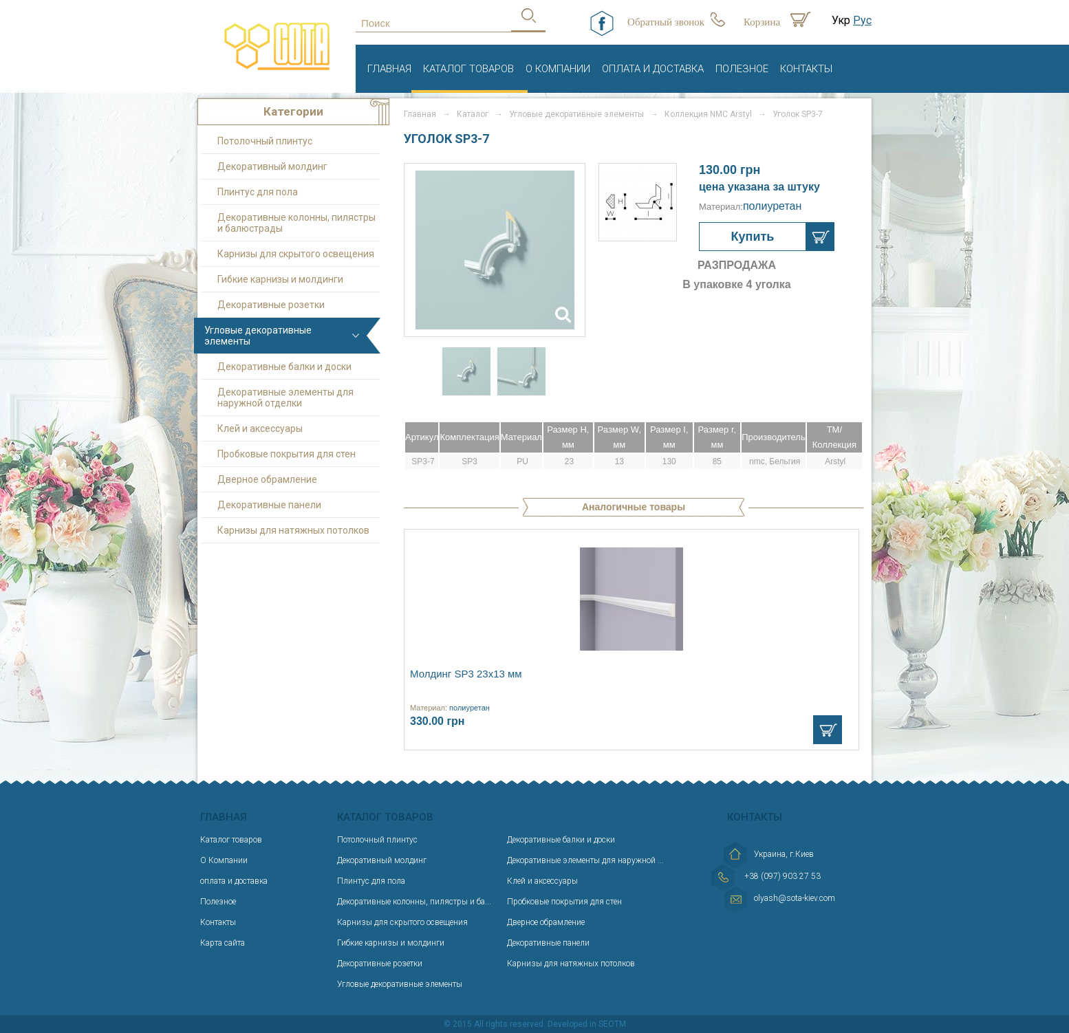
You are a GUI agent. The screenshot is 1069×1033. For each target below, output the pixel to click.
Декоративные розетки (271, 304)
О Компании (558, 69)
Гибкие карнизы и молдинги (280, 279)
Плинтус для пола (257, 191)
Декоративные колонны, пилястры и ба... (414, 901)
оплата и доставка (653, 69)
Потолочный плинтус (264, 140)
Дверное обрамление (267, 479)
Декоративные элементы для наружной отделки (285, 398)
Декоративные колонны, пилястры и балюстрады (296, 223)
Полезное (741, 69)
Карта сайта (222, 943)
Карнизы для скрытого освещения (295, 253)
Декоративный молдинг (272, 166)
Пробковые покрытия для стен (286, 453)
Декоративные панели (269, 504)
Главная (389, 69)
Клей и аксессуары (260, 428)
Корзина (762, 22)
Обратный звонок (665, 22)
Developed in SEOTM (587, 1024)
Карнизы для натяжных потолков (293, 530)
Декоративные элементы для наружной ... (585, 860)
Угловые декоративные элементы (258, 336)
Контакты (806, 69)
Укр (841, 20)
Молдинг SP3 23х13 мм (466, 673)
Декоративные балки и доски (284, 366)
